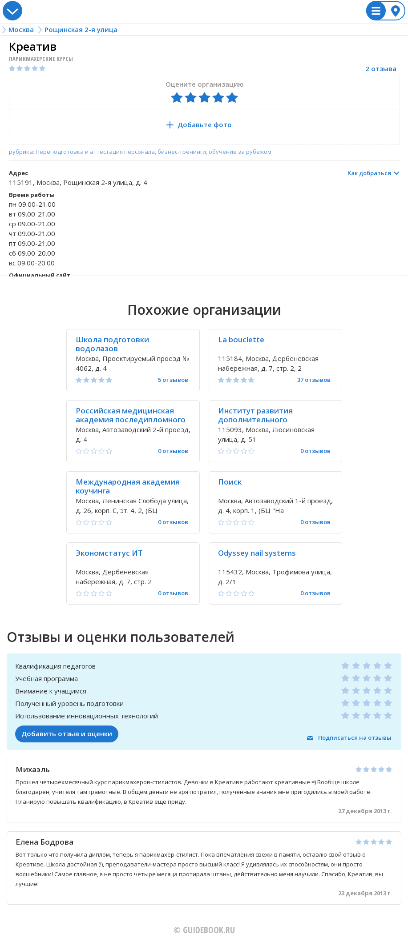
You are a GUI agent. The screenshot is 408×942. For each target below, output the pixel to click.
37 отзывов (314, 380)
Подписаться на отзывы (355, 737)
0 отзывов (173, 451)
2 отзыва (380, 68)
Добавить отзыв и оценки (66, 733)
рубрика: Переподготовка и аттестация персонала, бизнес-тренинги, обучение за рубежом (140, 152)
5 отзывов (173, 380)
